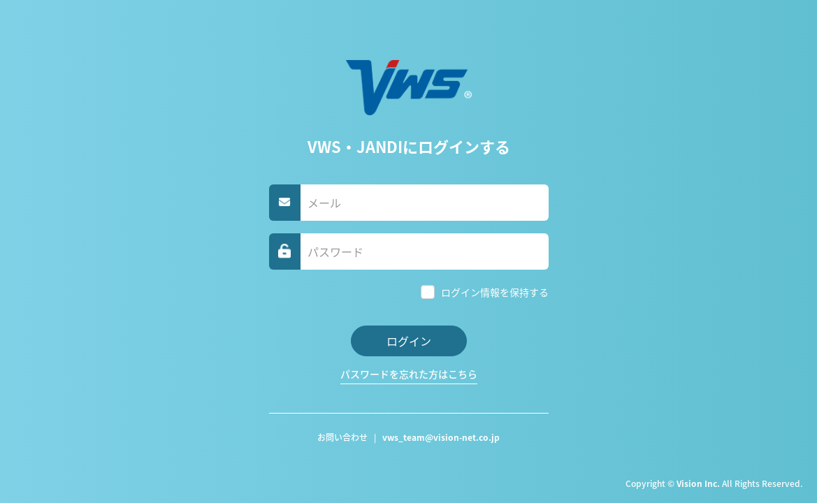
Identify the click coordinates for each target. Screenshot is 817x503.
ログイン (408, 341)
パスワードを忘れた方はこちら (408, 374)
